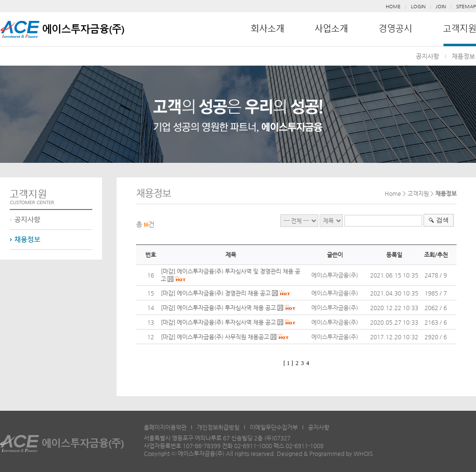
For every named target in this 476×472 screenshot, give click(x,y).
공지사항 (427, 56)
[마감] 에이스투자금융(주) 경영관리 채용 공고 (216, 293)
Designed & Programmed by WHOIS (325, 453)
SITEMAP (466, 6)
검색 (442, 220)
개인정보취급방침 (218, 427)
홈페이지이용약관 (165, 427)
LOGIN (418, 6)
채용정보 (463, 56)
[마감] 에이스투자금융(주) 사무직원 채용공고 (215, 336)
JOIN (441, 6)
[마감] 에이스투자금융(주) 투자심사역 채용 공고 (219, 307)
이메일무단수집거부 (274, 427)
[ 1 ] (288, 363)
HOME (393, 6)
